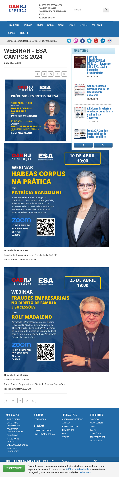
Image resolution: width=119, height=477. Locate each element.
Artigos (61, 25)
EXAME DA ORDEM (43, 430)
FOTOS (65, 434)
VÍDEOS (65, 437)
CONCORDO (14, 468)
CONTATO (94, 419)
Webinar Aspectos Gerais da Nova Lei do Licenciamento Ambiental (98, 90)
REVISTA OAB (68, 430)
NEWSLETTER (96, 423)
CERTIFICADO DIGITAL (45, 434)
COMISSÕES (40, 419)
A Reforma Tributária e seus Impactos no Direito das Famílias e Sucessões (100, 112)
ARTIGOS (66, 423)
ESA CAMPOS (96, 441)
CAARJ (93, 430)
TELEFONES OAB (97, 437)
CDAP (92, 426)
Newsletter (24, 33)
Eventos (40, 25)
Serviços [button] (12, 33)
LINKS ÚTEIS (95, 434)
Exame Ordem (97, 25)
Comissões (28, 25)
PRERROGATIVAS (70, 426)
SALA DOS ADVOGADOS (17, 445)
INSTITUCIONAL (14, 419)
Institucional (15, 25)
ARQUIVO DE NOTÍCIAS (72, 419)
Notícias (50, 25)
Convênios (83, 25)
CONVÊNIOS (12, 435)
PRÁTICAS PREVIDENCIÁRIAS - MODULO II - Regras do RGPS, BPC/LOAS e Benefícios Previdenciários (99, 65)
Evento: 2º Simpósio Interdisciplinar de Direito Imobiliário (97, 134)
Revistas (72, 25)
